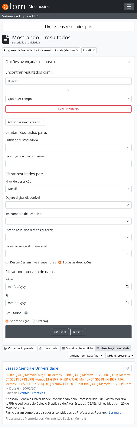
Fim (8, 295)
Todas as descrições (77, 262)
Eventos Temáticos (31, 393)
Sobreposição (20, 321)
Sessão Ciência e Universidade (31, 368)
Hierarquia (48, 348)
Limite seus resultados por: (68, 26)
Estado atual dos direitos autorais (29, 230)
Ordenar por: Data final (85, 355)
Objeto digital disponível (22, 198)
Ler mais (115, 412)
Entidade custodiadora (21, 140)
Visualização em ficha (77, 348)
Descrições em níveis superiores (33, 262)
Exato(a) (42, 321)
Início (9, 279)
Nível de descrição (18, 181)
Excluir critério (68, 109)
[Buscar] (68, 81)
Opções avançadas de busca (30, 61)
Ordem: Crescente (119, 355)
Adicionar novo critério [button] (24, 122)
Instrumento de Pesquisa (23, 214)
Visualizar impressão (19, 348)
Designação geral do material (26, 246)
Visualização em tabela (112, 348)
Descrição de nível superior (24, 156)
